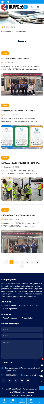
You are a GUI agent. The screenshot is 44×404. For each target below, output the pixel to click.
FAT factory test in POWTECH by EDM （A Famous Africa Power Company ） (19, 213)
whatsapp (13, 402)
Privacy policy (26, 395)
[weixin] (41, 376)
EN (32, 7)
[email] (22, 335)
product (31, 402)
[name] (22, 329)
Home (6, 27)
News (13, 27)
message (22, 402)
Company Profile (9, 305)
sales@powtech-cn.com (2, 2)
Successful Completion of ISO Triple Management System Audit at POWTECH (20, 161)
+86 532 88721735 (8, 2)
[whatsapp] (41, 371)
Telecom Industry (28, 318)
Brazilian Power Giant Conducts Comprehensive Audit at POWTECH (17, 58)
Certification (33, 305)
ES (38, 7)
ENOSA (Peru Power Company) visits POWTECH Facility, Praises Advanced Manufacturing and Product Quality (18, 265)
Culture (22, 305)
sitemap (15, 395)
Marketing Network (10, 309)
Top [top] (40, 402)
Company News (7, 31)
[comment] (22, 349)
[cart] (41, 359)
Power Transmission (10, 318)
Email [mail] (4, 402)
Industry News (21, 31)
